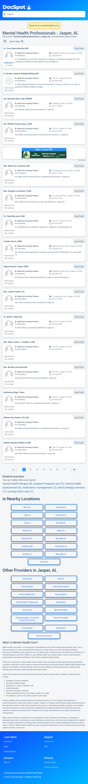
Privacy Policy (50, 762)
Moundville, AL (27, 538)
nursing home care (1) (20, 491)
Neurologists (61, 602)
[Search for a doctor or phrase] (44, 14)
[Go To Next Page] (74, 469)
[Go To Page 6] (57, 469)
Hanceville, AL (61, 507)
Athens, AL (61, 531)
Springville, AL (61, 538)
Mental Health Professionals (27, 602)
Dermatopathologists (61, 587)
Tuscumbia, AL (60, 515)
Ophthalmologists (61, 610)
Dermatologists (27, 587)
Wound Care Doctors (44, 636)
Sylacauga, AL (61, 554)
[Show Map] (5, 41)
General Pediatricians (27, 594)
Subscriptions (10, 751)
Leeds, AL (27, 523)
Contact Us (49, 741)
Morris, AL (27, 507)
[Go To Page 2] (30, 469)
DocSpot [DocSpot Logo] (16, 7)
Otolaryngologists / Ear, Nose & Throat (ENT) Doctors (27, 619)
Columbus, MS (27, 546)
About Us (8, 741)
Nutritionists (27, 610)
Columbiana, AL (61, 546)
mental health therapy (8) (17, 483)
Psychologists (27, 628)
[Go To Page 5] (50, 469)
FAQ (46, 746)
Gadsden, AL (27, 554)
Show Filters (16, 41)
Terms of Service (51, 767)
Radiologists (61, 628)
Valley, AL (27, 515)
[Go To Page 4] (44, 469)
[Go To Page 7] (64, 469)
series (56, 25)
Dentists (61, 579)
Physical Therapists (61, 618)
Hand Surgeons (61, 594)
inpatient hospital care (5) (48, 483)
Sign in (7, 762)
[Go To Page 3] (37, 469)
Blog (6, 746)
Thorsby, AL (44, 562)
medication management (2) (39, 487)
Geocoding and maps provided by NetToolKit (23, 773)
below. (74, 36)
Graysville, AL (61, 523)
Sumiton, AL (27, 531)
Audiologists (27, 579)
